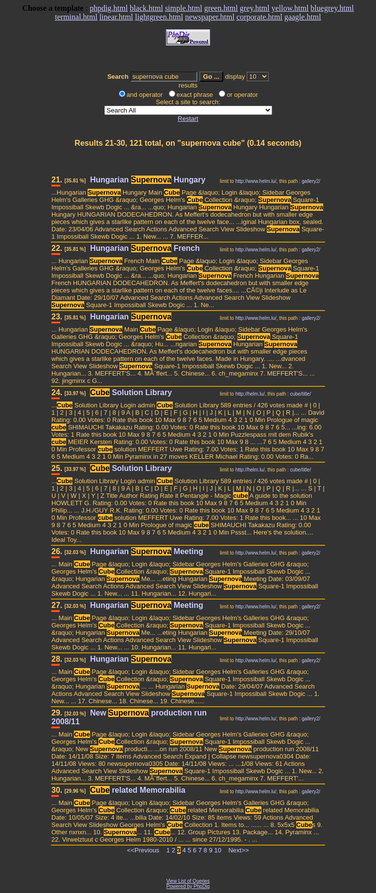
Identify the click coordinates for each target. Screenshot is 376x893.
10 (217, 850)
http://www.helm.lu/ (256, 181)
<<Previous (143, 850)
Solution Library (131, 392)
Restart (188, 118)
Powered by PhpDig (188, 886)
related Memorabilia (138, 790)
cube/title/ (300, 394)
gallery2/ (311, 181)
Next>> (238, 850)
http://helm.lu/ (250, 394)
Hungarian (130, 317)
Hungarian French (145, 248)
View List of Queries (188, 881)
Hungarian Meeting (146, 551)
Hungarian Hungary (148, 180)
